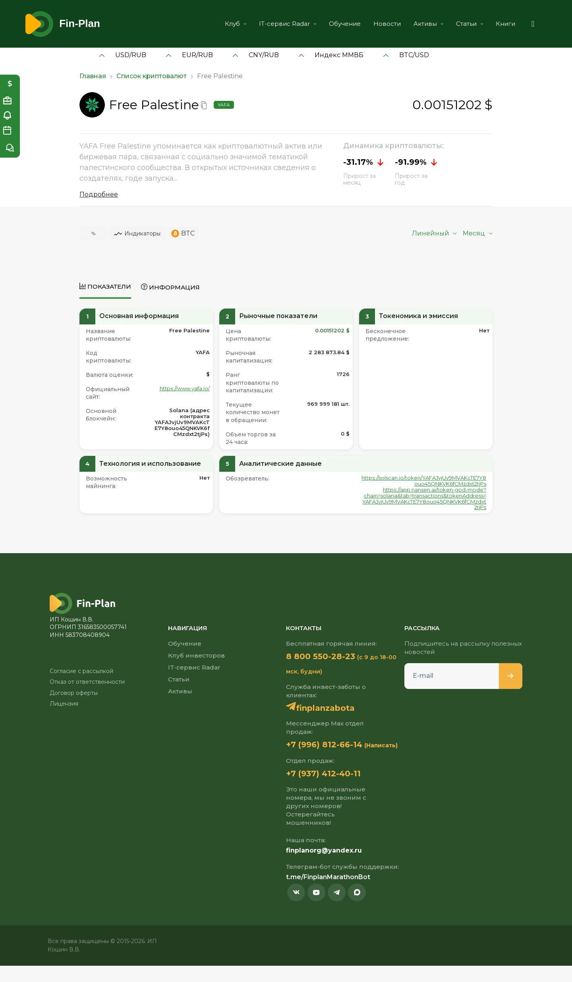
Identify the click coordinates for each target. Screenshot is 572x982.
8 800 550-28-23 (327, 656)
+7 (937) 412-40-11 (330, 789)
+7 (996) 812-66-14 (331, 745)
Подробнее (98, 194)
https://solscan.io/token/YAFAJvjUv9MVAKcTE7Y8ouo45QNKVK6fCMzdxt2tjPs (423, 481)
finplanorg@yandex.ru (324, 866)
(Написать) (302, 760)
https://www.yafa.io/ (185, 388)
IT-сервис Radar (278, 23)
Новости (378, 23)
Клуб (226, 23)
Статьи (460, 23)
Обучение (336, 23)
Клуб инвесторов (196, 655)
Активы (419, 23)
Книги (496, 23)
